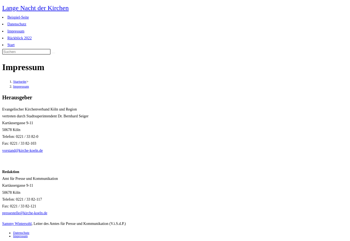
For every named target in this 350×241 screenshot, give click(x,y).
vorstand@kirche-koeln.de (22, 150)
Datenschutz (16, 24)
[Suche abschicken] (54, 52)
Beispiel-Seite (18, 17)
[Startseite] (19, 81)
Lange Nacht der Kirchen (35, 7)
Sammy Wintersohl (17, 224)
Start (10, 45)
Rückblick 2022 (19, 38)
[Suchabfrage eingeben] (26, 52)
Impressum (15, 31)
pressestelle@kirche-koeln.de (24, 213)
